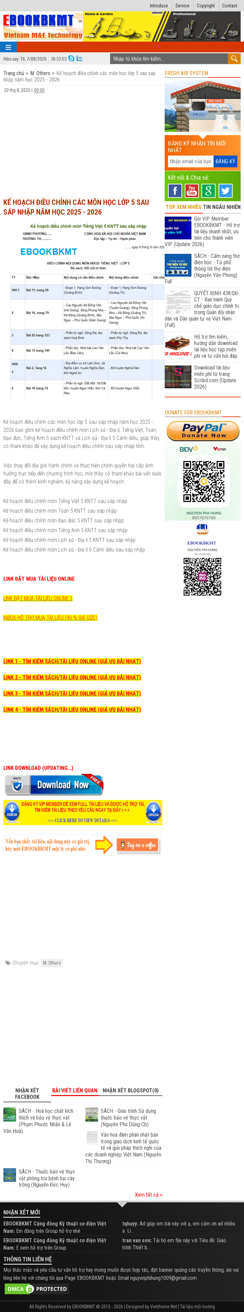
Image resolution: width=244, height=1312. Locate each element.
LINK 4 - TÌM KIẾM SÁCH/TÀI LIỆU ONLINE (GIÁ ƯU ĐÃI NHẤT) (72, 709)
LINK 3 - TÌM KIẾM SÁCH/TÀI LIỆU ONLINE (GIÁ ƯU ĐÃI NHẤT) (72, 693)
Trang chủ (14, 73)
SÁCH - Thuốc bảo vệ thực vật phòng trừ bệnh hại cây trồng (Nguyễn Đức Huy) (47, 1178)
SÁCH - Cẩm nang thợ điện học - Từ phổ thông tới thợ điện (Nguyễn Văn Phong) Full (202, 269)
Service (182, 5)
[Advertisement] (82, 142)
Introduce (159, 5)
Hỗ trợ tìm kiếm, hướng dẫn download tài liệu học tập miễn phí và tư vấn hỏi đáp (216, 346)
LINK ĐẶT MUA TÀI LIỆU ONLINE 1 (38, 598)
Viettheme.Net (163, 1306)
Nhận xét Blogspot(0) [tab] (131, 1090)
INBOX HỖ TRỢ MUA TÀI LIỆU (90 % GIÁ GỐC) (50, 618)
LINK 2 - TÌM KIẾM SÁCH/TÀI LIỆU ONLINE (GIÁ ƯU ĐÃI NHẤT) (72, 677)
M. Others (40, 73)
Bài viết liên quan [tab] (74, 1090)
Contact (229, 5)
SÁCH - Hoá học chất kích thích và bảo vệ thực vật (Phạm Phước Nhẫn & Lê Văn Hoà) (38, 1121)
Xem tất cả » (148, 1195)
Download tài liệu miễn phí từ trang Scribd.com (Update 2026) (215, 377)
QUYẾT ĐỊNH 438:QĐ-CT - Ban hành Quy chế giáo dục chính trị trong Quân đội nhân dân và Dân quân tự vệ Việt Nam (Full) (202, 309)
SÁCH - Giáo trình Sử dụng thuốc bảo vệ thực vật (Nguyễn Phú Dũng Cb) (128, 1118)
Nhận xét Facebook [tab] (27, 1093)
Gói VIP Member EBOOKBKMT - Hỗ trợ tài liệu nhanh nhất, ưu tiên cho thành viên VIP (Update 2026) (202, 231)
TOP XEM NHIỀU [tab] (183, 207)
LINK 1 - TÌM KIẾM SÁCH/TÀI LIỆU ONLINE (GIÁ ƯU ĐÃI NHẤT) (72, 661)
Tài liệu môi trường (197, 1306)
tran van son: (137, 1240)
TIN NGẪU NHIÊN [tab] (222, 207)
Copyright (206, 5)
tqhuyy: (130, 1223)
